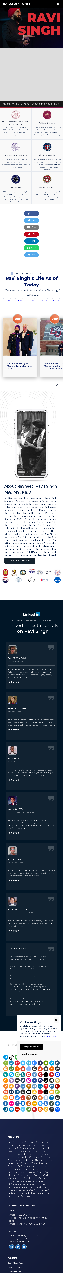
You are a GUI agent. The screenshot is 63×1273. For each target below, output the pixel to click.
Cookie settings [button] (30, 1054)
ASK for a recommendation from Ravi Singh (31, 620)
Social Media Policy (16, 1263)
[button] (58, 4)
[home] (15, 4)
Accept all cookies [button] (31, 1047)
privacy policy (49, 1036)
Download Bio (20, 560)
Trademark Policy (15, 1267)
